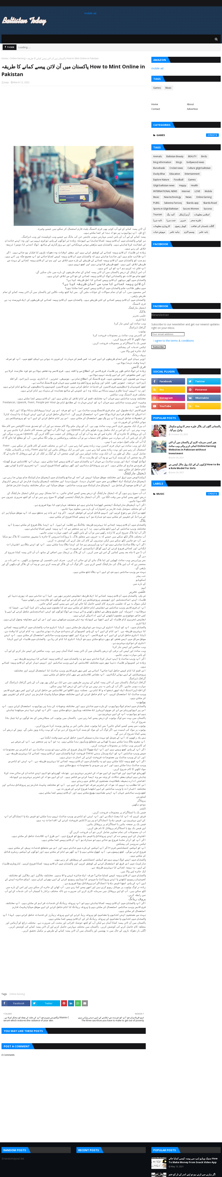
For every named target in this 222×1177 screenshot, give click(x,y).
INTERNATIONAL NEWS (165, 191)
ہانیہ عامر (174, 231)
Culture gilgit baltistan (199, 168)
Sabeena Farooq (173, 202)
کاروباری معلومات (161, 226)
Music (168, 87)
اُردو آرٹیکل (184, 214)
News (188, 197)
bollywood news (195, 162)
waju (6, 82)
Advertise (192, 109)
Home (4, 58)
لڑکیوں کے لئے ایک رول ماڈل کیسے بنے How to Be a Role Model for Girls (194, 466)
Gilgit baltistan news (163, 185)
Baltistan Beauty (174, 156)
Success (208, 208)
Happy (182, 185)
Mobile (208, 191)
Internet (186, 191)
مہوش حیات (159, 231)
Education (175, 173)
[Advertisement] (73, 116)
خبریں (183, 220)
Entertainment (192, 173)
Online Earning (17, 58)
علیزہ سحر (196, 220)
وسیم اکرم (189, 231)
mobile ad (90, 13)
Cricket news (176, 168)
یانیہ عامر (203, 231)
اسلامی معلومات (201, 214)
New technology (172, 197)
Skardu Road (210, 202)
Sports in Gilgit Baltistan (165, 208)
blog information (162, 162)
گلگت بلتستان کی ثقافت (202, 226)
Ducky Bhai (159, 173)
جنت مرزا (171, 220)
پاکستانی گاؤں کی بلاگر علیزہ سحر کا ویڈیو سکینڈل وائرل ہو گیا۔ (195, 428)
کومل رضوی (180, 226)
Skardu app (192, 202)
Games (157, 87)
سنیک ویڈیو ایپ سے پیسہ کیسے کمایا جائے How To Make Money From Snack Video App (193, 1160)
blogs (179, 162)
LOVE (197, 191)
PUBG (156, 202)
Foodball (178, 179)
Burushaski (159, 168)
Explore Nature (161, 179)
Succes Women (191, 208)
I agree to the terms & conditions (173, 340)
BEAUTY (192, 156)
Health (194, 185)
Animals (157, 156)
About (190, 104)
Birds (204, 156)
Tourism (157, 214)
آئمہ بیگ (170, 214)
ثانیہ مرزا (157, 220)
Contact (155, 109)
